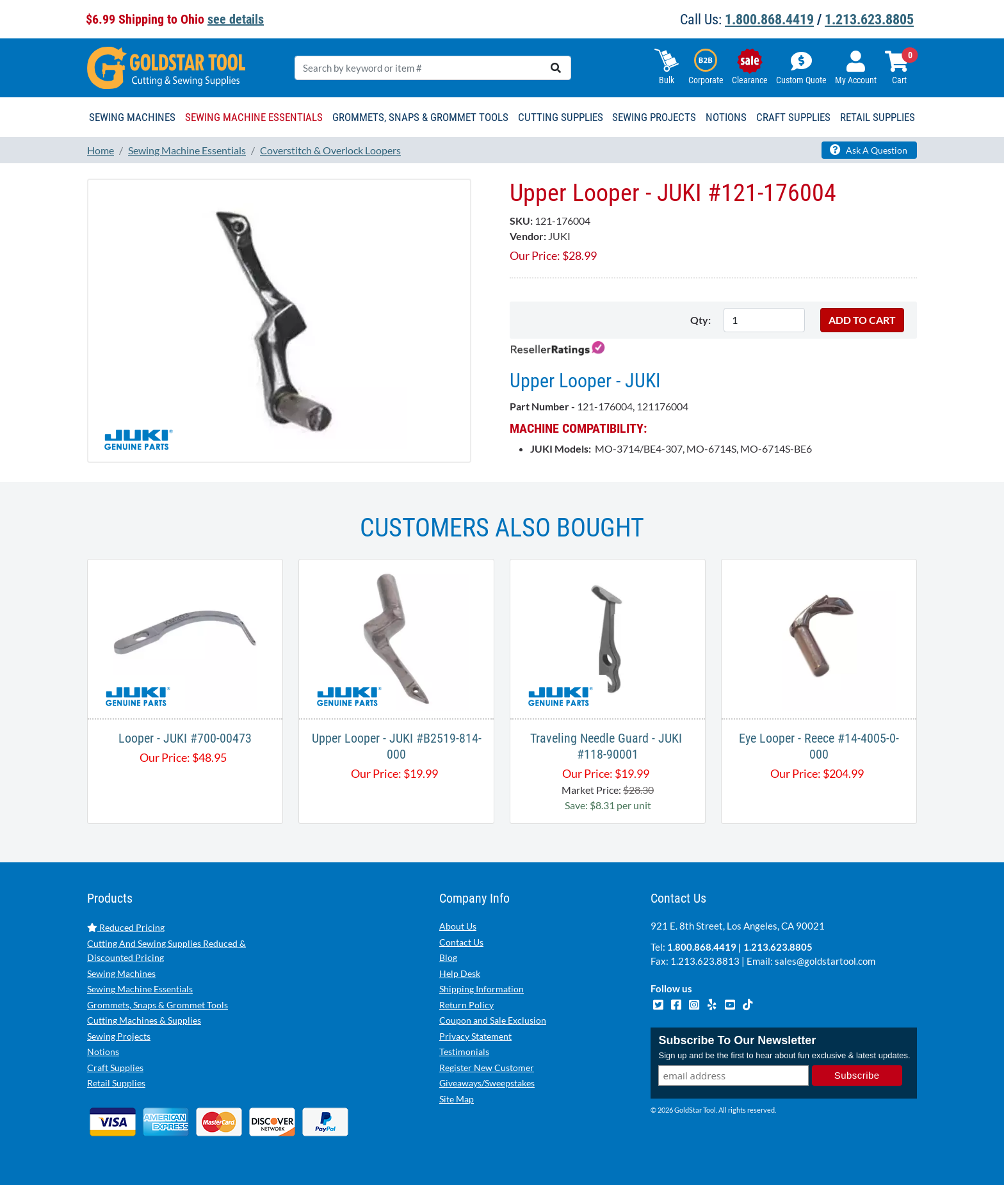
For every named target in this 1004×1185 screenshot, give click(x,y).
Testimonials (464, 1051)
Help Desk (459, 973)
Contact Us (461, 942)
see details (235, 19)
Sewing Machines (121, 973)
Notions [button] (726, 117)
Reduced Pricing (126, 927)
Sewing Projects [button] (654, 117)
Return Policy (466, 1004)
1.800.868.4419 (769, 20)
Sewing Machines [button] (132, 117)
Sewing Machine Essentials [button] (254, 117)
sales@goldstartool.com (825, 961)
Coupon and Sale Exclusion (492, 1020)
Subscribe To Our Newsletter (737, 1040)
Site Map (456, 1098)
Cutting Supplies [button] (560, 117)
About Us (457, 926)
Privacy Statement (475, 1036)
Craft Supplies (115, 1067)
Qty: (700, 320)
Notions (103, 1051)
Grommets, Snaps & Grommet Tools (157, 1004)
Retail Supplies (116, 1082)
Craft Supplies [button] (793, 117)
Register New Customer (486, 1067)
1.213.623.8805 (869, 20)
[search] (555, 68)
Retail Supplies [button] (877, 117)
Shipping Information (481, 988)
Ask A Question (868, 150)
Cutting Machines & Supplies (144, 1020)
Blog (448, 957)
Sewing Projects (118, 1036)
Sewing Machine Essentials (140, 988)
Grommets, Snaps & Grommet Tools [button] (420, 117)
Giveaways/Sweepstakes (487, 1082)
